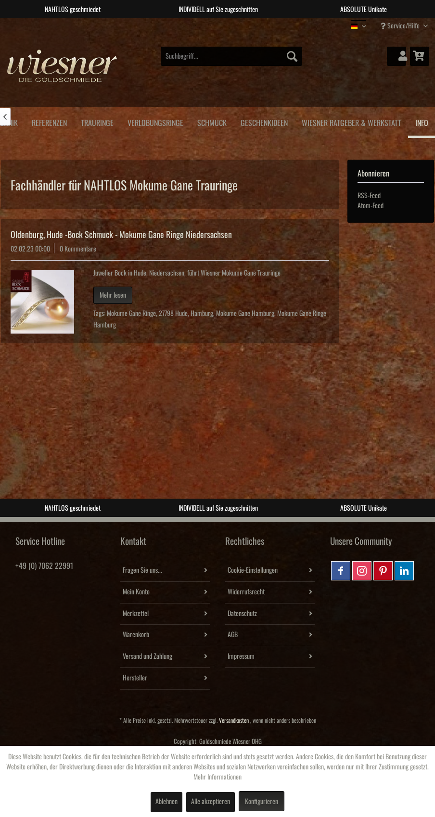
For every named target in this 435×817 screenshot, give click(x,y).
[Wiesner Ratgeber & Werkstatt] (351, 121)
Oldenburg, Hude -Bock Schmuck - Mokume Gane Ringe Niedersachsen (121, 234)
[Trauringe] (97, 121)
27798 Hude (173, 313)
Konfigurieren (261, 801)
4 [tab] (239, 25)
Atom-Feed (371, 205)
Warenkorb (136, 634)
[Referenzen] (49, 121)
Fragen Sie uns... (142, 570)
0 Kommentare (78, 249)
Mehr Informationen (217, 777)
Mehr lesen (113, 295)
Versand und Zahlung (147, 656)
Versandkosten (234, 720)
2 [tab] (210, 25)
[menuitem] (231, 56)
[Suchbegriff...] (231, 56)
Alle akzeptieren (210, 801)
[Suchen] (292, 56)
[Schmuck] (211, 121)
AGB (233, 634)
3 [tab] (225, 25)
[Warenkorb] (419, 56)
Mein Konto (136, 592)
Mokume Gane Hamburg (245, 313)
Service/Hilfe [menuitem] (401, 25)
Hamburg (202, 313)
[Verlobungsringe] (155, 121)
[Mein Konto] (396, 56)
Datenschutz (242, 613)
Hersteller (135, 678)
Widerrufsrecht (246, 592)
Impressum (241, 656)
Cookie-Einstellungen (253, 570)
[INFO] (421, 122)
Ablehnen (166, 801)
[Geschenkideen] (263, 121)
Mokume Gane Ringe (131, 313)
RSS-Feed (369, 195)
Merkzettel (136, 613)
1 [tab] (196, 25)
